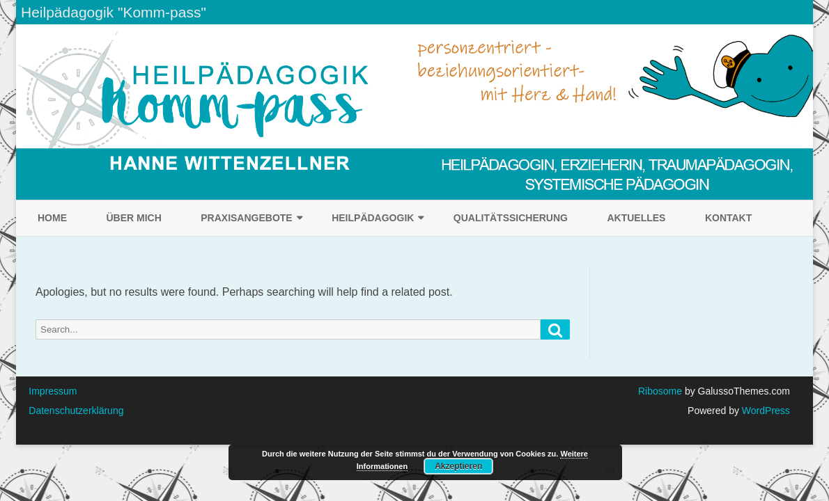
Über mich (133, 217)
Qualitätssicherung (511, 217)
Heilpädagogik (373, 217)
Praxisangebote (246, 217)
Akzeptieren (458, 466)
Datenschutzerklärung (76, 410)
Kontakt (728, 217)
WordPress (764, 410)
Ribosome (660, 391)
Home (52, 217)
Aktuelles (636, 217)
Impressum (53, 391)
